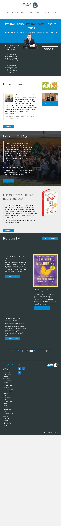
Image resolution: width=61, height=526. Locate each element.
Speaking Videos (7, 375)
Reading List (9, 414)
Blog (31, 12)
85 (44, 351)
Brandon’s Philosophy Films (8, 409)
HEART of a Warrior (8, 386)
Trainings (23, 12)
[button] (50, 48)
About (54, 12)
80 (35, 351)
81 (38, 351)
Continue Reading (13, 276)
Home (7, 12)
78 (28, 351)
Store (47, 12)
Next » (49, 351)
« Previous (13, 351)
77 (24, 351)
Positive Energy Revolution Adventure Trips (8, 422)
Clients (7, 372)
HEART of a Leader (8, 382)
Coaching (39, 12)
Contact (30, 16)
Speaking (15, 12)
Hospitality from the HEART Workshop (9, 391)
